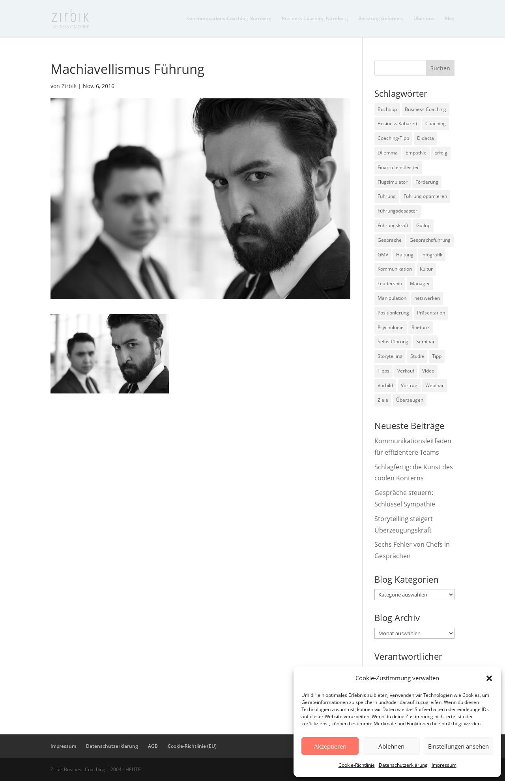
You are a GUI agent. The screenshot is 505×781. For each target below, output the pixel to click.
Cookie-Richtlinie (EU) (192, 746)
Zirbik (69, 86)
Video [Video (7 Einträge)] (428, 370)
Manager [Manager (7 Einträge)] (420, 283)
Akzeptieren (330, 746)
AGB (153, 746)
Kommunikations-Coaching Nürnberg (228, 19)
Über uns (423, 19)
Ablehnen (391, 746)
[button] (489, 678)
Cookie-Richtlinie (357, 765)
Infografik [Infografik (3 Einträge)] (431, 254)
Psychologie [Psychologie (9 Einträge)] (391, 327)
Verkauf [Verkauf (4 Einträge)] (405, 370)
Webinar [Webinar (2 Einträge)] (434, 385)
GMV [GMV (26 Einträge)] (383, 254)
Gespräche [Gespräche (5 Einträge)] (390, 240)
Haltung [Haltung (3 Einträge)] (404, 254)
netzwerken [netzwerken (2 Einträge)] (427, 298)
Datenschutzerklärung (403, 765)
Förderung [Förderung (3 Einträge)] (426, 182)
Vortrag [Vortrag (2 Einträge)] (409, 385)
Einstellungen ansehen (458, 746)
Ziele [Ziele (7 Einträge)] (383, 400)
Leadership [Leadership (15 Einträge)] (390, 283)
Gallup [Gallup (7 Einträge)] (423, 225)
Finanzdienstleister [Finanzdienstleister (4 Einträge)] (398, 167)
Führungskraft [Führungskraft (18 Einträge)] (393, 225)
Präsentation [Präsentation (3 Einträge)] (431, 312)
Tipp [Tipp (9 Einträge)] (436, 356)
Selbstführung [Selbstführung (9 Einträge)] (393, 341)
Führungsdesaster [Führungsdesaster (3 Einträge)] (397, 210)
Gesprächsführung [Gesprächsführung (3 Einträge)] (430, 240)
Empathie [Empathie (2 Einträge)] (416, 152)
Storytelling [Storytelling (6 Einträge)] (390, 356)
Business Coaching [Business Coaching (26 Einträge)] (425, 109)
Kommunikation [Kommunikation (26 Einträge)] (395, 268)
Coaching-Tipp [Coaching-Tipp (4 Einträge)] (393, 138)
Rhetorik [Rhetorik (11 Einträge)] (420, 327)
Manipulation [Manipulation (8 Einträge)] (392, 298)
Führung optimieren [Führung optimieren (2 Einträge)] (425, 196)
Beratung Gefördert (380, 19)
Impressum (444, 765)
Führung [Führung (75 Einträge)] (387, 196)
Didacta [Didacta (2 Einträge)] (425, 138)
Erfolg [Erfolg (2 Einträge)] (440, 152)
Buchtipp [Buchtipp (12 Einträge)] (387, 109)
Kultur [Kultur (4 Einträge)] (426, 268)
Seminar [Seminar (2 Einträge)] (425, 341)
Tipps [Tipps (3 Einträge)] (383, 370)
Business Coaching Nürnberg (315, 19)
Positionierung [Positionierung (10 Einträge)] (393, 312)
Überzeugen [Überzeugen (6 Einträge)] (409, 400)
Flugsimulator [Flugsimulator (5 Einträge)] (393, 182)
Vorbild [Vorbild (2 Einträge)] (385, 385)
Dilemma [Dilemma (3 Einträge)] (388, 152)
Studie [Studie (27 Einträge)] (417, 356)
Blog (449, 19)
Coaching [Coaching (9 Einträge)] (435, 123)
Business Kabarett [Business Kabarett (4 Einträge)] (397, 123)
